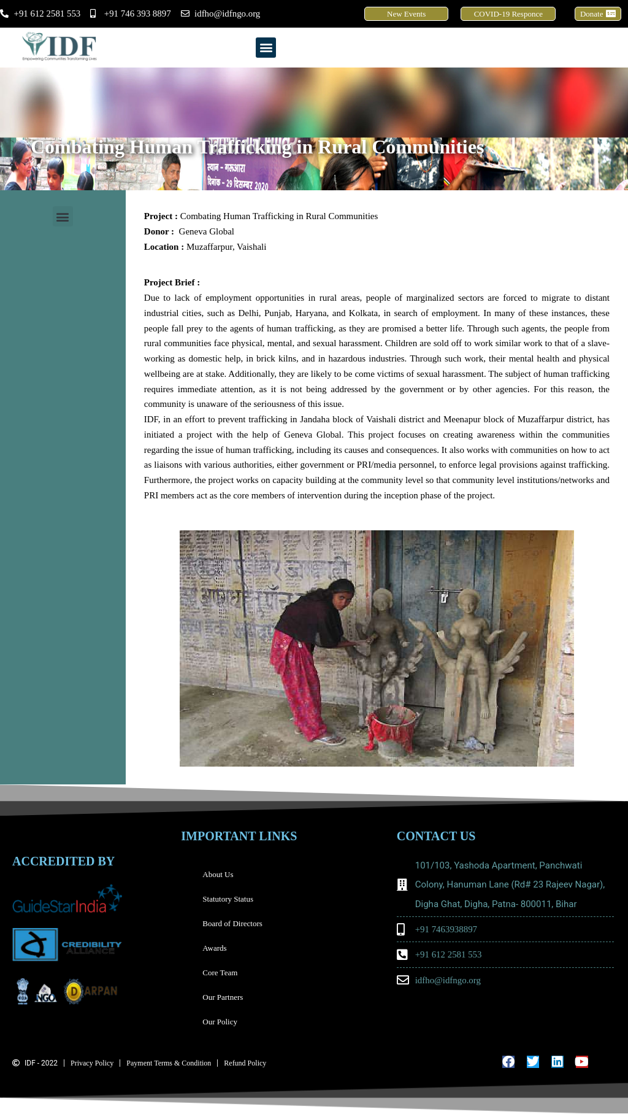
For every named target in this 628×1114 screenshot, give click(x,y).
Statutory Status (227, 898)
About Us (217, 874)
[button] (266, 47)
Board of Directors (232, 923)
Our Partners (222, 997)
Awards (214, 948)
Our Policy (219, 1021)
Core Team (222, 973)
